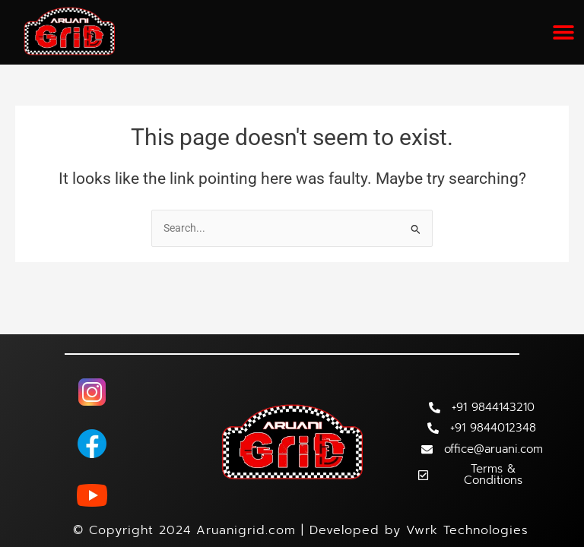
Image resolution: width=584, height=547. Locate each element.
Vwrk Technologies (467, 530)
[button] (563, 32)
